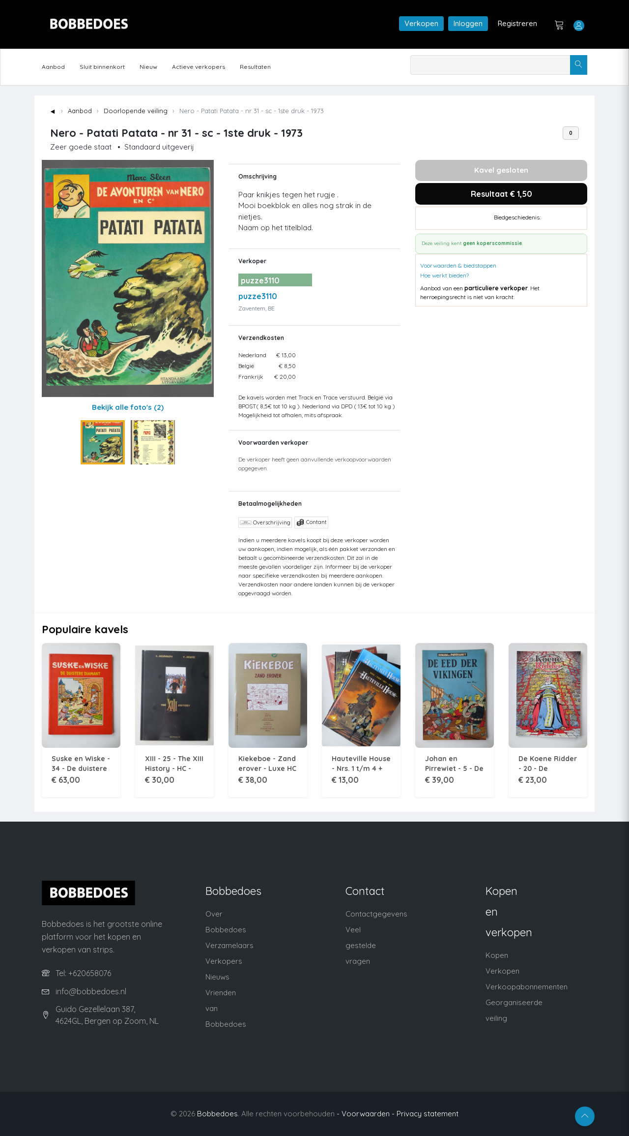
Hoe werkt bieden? (444, 275)
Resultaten (255, 66)
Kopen (497, 955)
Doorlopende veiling (136, 111)
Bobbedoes (217, 1113)
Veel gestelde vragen (360, 945)
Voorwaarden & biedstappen (458, 265)
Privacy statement (427, 1113)
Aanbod (53, 66)
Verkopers (223, 961)
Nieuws (217, 977)
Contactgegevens (376, 914)
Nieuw (148, 66)
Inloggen (468, 23)
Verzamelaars (229, 945)
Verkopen (421, 23)
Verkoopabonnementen (527, 986)
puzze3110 (257, 296)
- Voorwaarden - (366, 1113)
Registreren (517, 23)
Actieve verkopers (198, 66)
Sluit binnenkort (102, 66)
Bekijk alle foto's (128, 407)
